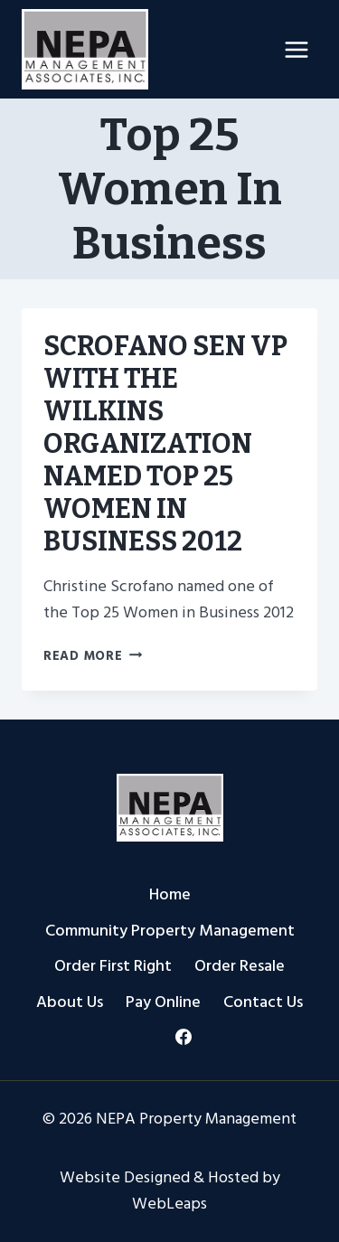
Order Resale (239, 966)
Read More (92, 655)
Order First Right (113, 966)
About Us (69, 1002)
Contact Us (263, 1002)
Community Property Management (170, 930)
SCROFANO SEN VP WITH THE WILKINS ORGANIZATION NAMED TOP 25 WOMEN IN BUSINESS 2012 (165, 444)
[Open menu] (296, 49)
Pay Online (163, 1002)
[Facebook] (183, 1037)
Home (170, 894)
